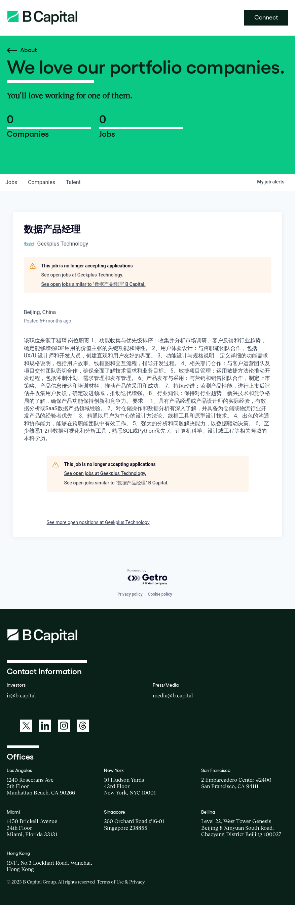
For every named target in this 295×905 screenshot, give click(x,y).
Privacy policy (129, 594)
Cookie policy (160, 594)
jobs (11, 182)
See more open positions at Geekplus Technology (98, 522)
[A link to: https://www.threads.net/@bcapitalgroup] (83, 726)
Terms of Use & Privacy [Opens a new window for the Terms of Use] (121, 882)
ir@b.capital (21, 695)
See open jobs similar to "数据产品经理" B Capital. (93, 284)
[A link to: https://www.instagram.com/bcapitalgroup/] (64, 726)
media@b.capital (173, 695)
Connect (266, 17)
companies (41, 182)
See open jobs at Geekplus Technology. (82, 274)
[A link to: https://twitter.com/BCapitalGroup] (26, 726)
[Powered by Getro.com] (147, 577)
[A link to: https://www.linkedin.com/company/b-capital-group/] (45, 726)
